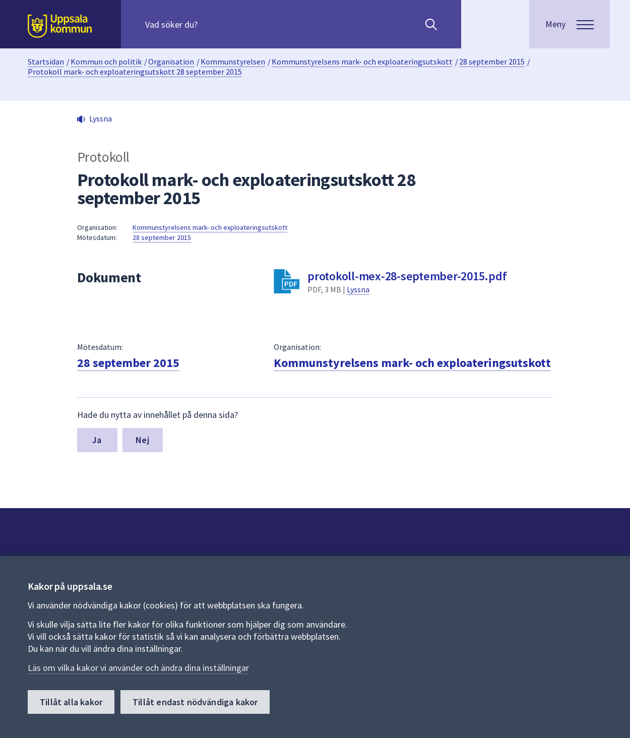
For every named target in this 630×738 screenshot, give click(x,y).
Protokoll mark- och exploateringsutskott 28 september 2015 (135, 72)
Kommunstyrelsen (233, 61)
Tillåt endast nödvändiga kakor (195, 702)
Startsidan (46, 61)
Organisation (171, 61)
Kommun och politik (106, 61)
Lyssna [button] (100, 118)
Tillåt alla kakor (71, 702)
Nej (142, 440)
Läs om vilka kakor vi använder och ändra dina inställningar (138, 667)
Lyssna (358, 289)
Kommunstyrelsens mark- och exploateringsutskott (362, 61)
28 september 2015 (492, 61)
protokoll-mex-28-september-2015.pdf (407, 276)
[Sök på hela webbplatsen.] (210, 24)
